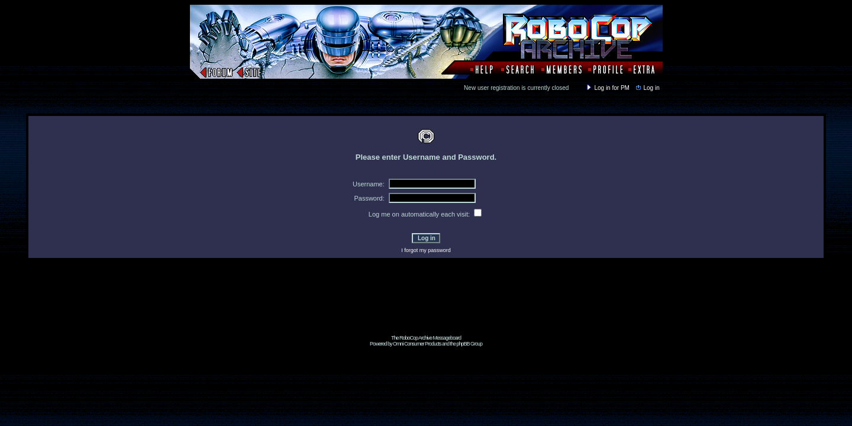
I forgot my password (426, 250)
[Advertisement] (426, 308)
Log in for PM (607, 88)
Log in (646, 88)
